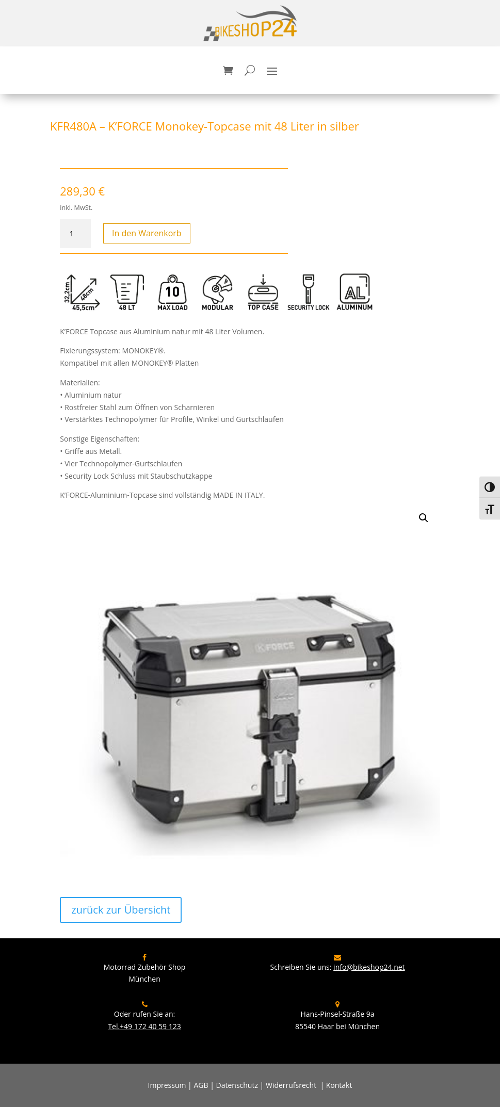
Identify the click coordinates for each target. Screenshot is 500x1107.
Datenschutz (237, 1085)
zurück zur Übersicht (120, 910)
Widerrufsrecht (291, 1085)
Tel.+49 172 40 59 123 (144, 1026)
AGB (200, 1085)
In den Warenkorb (147, 233)
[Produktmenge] (75, 233)
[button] (423, 518)
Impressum (167, 1085)
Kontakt (339, 1085)
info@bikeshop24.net (369, 967)
